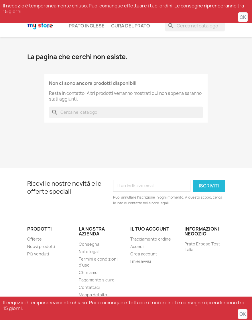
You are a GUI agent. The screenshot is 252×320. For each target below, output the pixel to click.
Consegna (89, 244)
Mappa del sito (93, 294)
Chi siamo (88, 272)
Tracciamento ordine (150, 239)
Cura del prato (130, 26)
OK (243, 17)
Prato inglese (87, 26)
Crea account (143, 254)
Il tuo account (149, 229)
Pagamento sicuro (97, 280)
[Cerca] (195, 25)
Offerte (34, 239)
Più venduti (38, 254)
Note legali (89, 251)
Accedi (136, 246)
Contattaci (89, 287)
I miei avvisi (140, 261)
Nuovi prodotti (41, 246)
